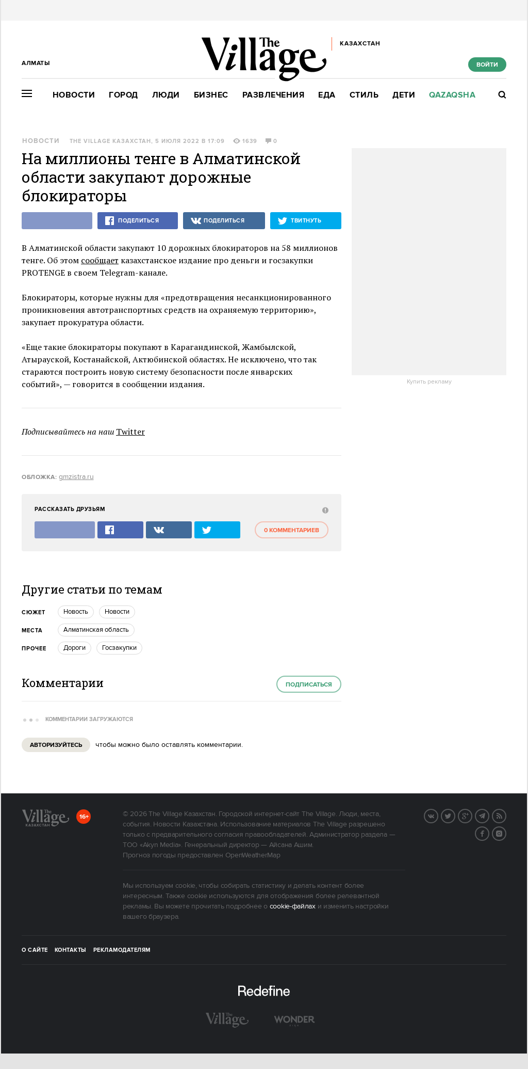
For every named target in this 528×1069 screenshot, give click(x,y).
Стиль (364, 95)
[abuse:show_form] (324, 509)
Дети (403, 95)
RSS (505, 815)
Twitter (130, 431)
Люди (166, 95)
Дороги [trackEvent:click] (74, 648)
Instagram (505, 832)
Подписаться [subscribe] (309, 685)
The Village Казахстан (110, 141)
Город (123, 95)
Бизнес (211, 95)
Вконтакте (437, 815)
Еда (327, 95)
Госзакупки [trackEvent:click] (119, 648)
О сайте (35, 950)
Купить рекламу (429, 382)
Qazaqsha (452, 95)
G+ (471, 815)
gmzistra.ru (76, 477)
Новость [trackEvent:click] (75, 612)
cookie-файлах (293, 906)
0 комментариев (291, 530)
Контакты (71, 950)
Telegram (488, 815)
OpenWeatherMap (252, 855)
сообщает (100, 260)
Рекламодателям (122, 950)
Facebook (488, 832)
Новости (74, 95)
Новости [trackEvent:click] (117, 612)
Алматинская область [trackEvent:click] (96, 630)
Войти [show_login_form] (487, 65)
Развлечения (273, 95)
